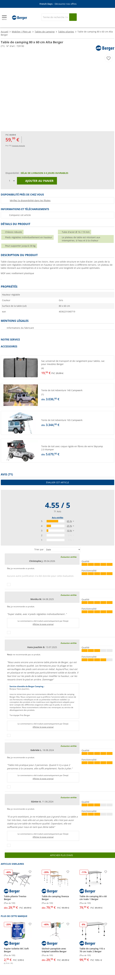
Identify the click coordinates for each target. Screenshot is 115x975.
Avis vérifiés (57, 517)
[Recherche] (55, 17)
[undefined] (77, 367)
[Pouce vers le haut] (9, 584)
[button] (57, 367)
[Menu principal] (4, 17)
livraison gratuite (18, 146)
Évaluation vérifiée (68, 557)
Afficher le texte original (43, 624)
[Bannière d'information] (58, 4)
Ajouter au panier (36, 181)
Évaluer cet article (57, 482)
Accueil (4, 31)
